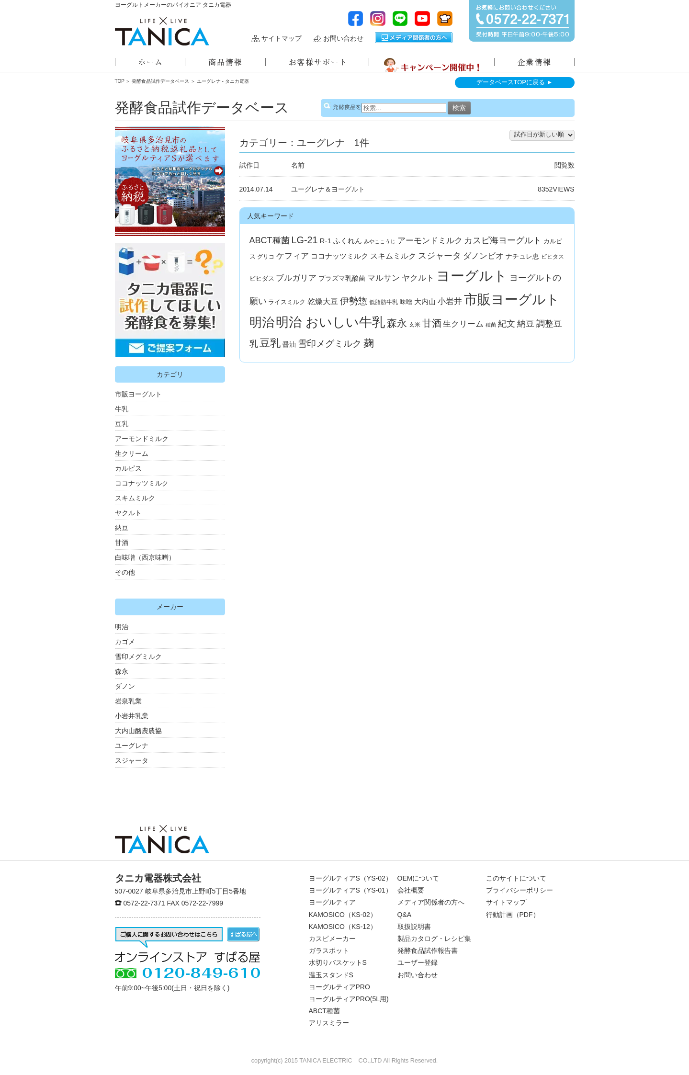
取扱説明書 (414, 926)
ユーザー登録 (417, 962)
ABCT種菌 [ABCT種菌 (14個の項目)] (269, 240)
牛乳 (121, 409)
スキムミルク (135, 498)
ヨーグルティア (332, 902)
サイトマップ (281, 38)
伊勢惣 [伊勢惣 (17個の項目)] (353, 301)
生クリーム (131, 453)
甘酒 (121, 542)
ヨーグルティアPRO (339, 987)
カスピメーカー (332, 938)
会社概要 (410, 890)
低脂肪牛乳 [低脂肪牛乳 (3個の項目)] (383, 302)
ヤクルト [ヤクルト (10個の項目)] (418, 278)
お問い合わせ (343, 38)
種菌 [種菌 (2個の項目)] (491, 325)
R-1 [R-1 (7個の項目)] (325, 241)
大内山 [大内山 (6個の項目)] (425, 302)
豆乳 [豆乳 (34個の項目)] (270, 343)
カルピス (128, 468)
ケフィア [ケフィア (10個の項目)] (292, 255)
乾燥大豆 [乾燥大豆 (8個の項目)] (322, 301)
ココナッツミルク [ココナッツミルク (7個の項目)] (339, 256)
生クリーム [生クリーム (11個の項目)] (463, 323)
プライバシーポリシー (519, 890)
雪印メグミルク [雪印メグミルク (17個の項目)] (329, 344)
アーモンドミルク (142, 438)
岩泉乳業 (128, 701)
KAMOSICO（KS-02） (343, 914)
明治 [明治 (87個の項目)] (261, 322)
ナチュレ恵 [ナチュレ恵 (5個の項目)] (522, 256)
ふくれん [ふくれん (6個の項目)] (347, 241)
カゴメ (125, 641)
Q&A (404, 914)
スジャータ (131, 760)
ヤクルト (128, 513)
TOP (119, 81)
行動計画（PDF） (513, 914)
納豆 (121, 528)
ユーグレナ (131, 745)
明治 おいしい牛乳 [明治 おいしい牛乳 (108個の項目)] (330, 322)
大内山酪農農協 (138, 731)
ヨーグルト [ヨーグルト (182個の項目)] (472, 275)
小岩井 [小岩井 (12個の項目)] (450, 301)
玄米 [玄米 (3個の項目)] (414, 324)
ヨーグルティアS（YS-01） (350, 890)
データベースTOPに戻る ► (514, 82)
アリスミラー (329, 1023)
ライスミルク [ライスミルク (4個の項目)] (286, 302)
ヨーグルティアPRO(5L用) (349, 999)
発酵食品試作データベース (160, 81)
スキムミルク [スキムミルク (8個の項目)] (393, 256)
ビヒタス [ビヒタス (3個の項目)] (552, 256)
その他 (125, 572)
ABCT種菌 (324, 1011)
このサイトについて (516, 878)
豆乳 (121, 424)
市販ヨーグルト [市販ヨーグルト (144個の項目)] (512, 299)
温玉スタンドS (331, 975)
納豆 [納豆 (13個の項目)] (525, 323)
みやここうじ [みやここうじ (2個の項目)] (379, 241)
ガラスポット (329, 950)
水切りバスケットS (338, 962)
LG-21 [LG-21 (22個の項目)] (304, 240)
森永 (121, 671)
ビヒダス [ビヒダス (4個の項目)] (261, 278)
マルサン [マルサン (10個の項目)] (383, 278)
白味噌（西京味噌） (145, 557)
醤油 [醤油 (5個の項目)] (289, 344)
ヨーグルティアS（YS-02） (350, 878)
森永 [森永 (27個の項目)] (397, 322)
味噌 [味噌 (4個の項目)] (406, 302)
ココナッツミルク (142, 483)
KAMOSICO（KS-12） (343, 926)
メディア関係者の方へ (413, 37)
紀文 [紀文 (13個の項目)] (506, 323)
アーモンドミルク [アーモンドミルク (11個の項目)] (430, 240)
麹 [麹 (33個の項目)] (368, 343)
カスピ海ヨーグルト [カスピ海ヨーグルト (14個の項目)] (503, 240)
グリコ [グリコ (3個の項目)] (265, 256)
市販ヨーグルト (138, 394)
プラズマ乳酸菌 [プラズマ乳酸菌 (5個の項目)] (341, 278)
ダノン (125, 686)
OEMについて (418, 878)
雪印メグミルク (138, 656)
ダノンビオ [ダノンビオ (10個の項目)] (483, 255)
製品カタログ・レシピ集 (434, 938)
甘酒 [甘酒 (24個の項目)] (431, 323)
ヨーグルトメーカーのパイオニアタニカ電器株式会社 (162, 31)
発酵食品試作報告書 (427, 950)
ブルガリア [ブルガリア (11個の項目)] (296, 278)
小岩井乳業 (131, 716)
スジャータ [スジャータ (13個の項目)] (439, 255)
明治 (121, 627)
